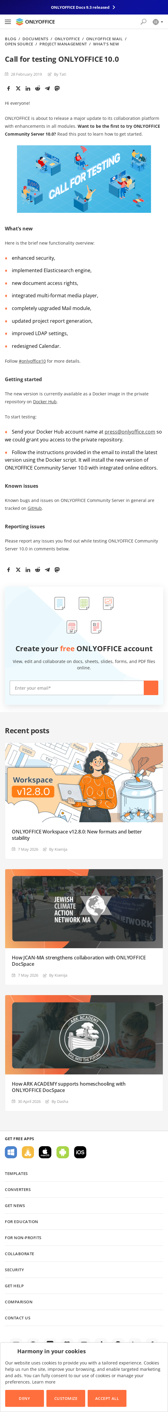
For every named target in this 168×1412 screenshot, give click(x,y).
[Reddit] (37, 88)
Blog (10, 38)
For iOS (80, 1152)
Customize (66, 1398)
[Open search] (143, 21)
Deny (24, 1398)
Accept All (107, 1398)
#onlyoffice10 (32, 361)
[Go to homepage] (35, 21)
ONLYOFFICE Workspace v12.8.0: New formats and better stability (77, 835)
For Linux (28, 1152)
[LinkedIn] (28, 88)
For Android (62, 1152)
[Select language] (157, 21)
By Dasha (60, 1101)
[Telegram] (47, 88)
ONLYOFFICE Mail (104, 38)
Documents (35, 38)
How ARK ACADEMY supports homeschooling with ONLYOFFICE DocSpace (69, 1087)
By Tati (60, 74)
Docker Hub (45, 401)
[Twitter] (18, 88)
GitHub (35, 508)
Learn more (43, 1382)
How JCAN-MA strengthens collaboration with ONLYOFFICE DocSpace (79, 961)
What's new (106, 44)
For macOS (45, 1152)
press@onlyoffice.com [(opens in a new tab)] (130, 431)
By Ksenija (58, 849)
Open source (19, 44)
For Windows (11, 1152)
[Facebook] (8, 88)
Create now (151, 688)
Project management (63, 44)
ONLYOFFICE (67, 38)
